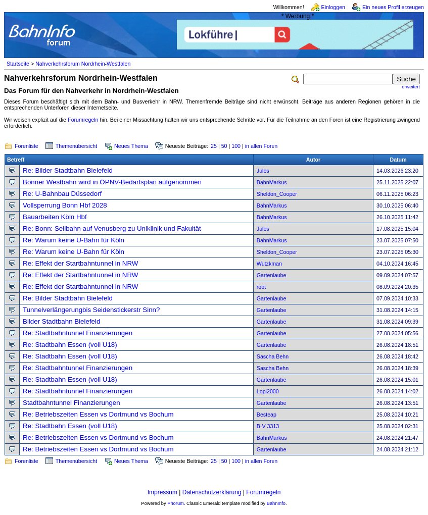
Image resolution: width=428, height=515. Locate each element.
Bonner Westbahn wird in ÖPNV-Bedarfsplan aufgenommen (112, 182)
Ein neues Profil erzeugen (393, 7)
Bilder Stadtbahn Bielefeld (61, 321)
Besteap (266, 414)
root (261, 287)
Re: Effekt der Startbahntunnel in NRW (80, 263)
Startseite (18, 64)
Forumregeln (83, 120)
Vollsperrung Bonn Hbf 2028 (65, 205)
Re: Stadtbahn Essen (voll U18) (70, 344)
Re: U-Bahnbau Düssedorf (62, 193)
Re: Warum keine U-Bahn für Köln (73, 240)
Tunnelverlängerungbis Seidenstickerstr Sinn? (91, 310)
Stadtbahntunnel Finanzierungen (71, 402)
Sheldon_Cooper (277, 194)
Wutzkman (269, 264)
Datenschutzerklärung (212, 492)
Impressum (162, 492)
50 (224, 146)
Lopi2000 (268, 391)
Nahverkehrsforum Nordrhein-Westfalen (82, 64)
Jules (263, 171)
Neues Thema (131, 146)
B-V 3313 (268, 426)
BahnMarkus (272, 182)
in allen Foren (261, 146)
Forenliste (26, 146)
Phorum (175, 503)
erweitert (411, 86)
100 (236, 146)
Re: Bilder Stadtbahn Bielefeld (68, 170)
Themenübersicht (76, 146)
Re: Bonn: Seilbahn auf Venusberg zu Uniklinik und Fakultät (112, 228)
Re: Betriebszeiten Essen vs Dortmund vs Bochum (98, 414)
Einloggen (333, 7)
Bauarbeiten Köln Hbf (55, 217)
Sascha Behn (273, 356)
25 (214, 146)
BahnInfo (276, 503)
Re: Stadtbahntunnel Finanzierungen (77, 333)
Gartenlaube (272, 275)
